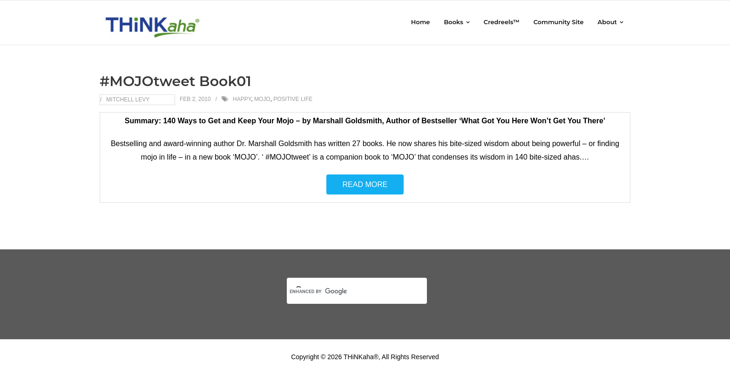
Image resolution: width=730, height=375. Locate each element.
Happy (242, 99)
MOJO (262, 99)
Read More (365, 184)
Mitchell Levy (127, 99)
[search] (346, 291)
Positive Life (292, 99)
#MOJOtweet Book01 (175, 81)
